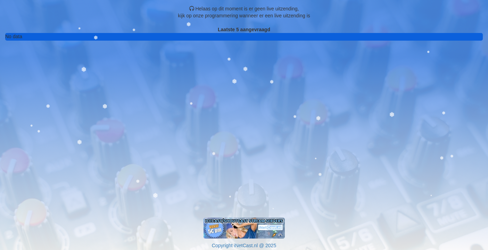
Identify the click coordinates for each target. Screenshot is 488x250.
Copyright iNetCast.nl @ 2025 (244, 245)
